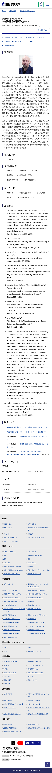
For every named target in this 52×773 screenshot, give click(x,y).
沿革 (4, 555)
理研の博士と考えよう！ (35, 661)
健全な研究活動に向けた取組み (13, 570)
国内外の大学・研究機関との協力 (38, 714)
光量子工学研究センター (11, 633)
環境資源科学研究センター (11, 630)
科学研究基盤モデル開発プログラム (39, 590)
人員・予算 (6, 562)
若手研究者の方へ (33, 724)
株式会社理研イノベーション (13, 704)
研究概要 (7, 37)
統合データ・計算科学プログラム (13, 590)
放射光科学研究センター (11, 637)
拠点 (29, 559)
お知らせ (6, 665)
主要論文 (7, 41)
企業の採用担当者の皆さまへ (12, 714)
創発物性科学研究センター (36, 630)
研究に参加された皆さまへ (11, 574)
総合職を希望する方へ (10, 728)
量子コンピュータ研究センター (37, 615)
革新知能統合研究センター (11, 619)
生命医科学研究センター (11, 622)
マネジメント (32, 562)
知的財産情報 (7, 694)
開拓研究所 (31, 601)
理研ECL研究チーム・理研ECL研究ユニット (14, 610)
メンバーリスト (31, 41)
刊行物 (5, 669)
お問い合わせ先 (9, 45)
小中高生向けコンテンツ (35, 673)
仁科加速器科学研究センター (36, 633)
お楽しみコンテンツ (9, 673)
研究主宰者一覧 (8, 584)
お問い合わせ (32, 524)
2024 (5, 651)
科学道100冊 (7, 680)
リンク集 (6, 534)
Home (4, 11)
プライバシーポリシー (10, 537)
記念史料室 (6, 684)
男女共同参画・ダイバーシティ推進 (39, 570)
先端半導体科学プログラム (11, 598)
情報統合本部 (32, 619)
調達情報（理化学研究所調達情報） (39, 529)
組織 (4, 559)
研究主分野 (18, 37)
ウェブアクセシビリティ (11, 541)
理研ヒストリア (32, 680)
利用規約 (30, 534)
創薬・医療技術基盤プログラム (37, 594)
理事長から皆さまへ (9, 551)
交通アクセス (7, 524)
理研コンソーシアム (9, 708)
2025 (29, 647)
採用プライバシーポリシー (36, 537)
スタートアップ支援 (34, 704)
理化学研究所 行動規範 (35, 555)
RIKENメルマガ (34, 743)
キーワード (42, 37)
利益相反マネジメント (34, 574)
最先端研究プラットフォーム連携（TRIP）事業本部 (38, 585)
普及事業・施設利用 (34, 700)
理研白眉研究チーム (34, 605)
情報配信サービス (33, 669)
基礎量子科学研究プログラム (12, 594)
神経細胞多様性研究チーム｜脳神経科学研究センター (27, 427)
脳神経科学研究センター (27, 11)
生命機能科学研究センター (36, 622)
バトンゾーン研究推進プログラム (13, 601)
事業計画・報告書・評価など (12, 566)
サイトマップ (7, 527)
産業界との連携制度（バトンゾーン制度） (39, 695)
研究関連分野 (30, 37)
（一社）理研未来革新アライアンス (39, 709)
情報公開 (30, 566)
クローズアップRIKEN (10, 661)
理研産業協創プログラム (35, 598)
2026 (5, 647)
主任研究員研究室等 (9, 605)
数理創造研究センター (34, 609)
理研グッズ (6, 676)
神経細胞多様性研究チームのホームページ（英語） (26, 432)
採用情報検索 (7, 724)
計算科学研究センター (10, 615)
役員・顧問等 (32, 551)
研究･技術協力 (7, 700)
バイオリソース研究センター (36, 626)
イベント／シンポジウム (35, 665)
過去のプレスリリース (34, 651)
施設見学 (30, 676)
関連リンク (18, 41)
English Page (43, 30)
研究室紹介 (12, 11)
